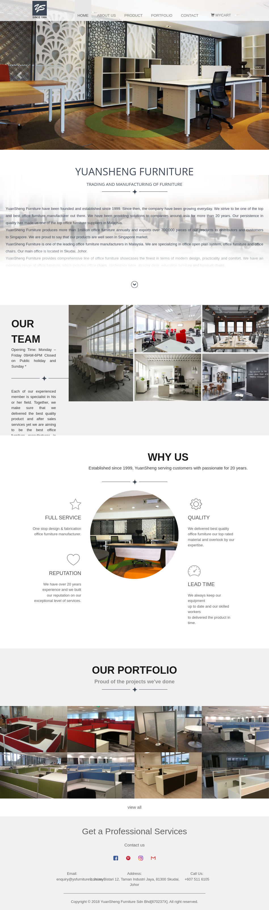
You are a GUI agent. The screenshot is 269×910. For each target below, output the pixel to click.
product (133, 15)
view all (134, 807)
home (83, 15)
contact (189, 15)
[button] (20, 75)
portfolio (162, 15)
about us (106, 15)
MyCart (221, 15)
